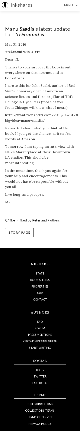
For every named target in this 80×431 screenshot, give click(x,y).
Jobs (40, 293)
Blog (40, 370)
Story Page (19, 232)
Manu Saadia (19, 29)
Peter (36, 220)
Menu (72, 5)
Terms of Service (40, 417)
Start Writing (40, 347)
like (10, 220)
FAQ (40, 321)
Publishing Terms (40, 404)
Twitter (40, 376)
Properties (40, 286)
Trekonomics (28, 34)
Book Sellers (40, 280)
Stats (40, 273)
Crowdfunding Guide (40, 341)
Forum (40, 328)
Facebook (40, 383)
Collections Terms (40, 410)
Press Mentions (40, 334)
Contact (40, 299)
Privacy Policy (40, 423)
